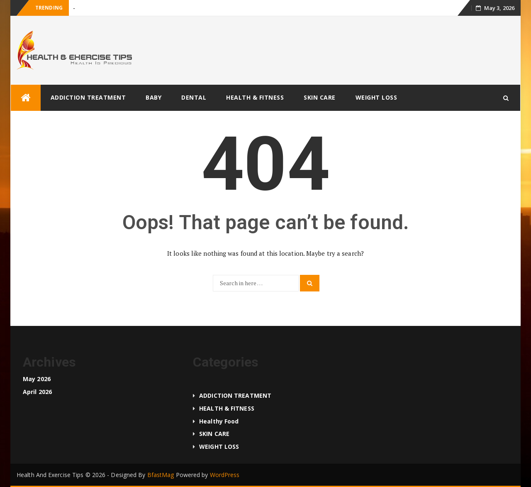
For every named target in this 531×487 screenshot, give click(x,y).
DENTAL (193, 97)
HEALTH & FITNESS (255, 97)
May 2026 (37, 379)
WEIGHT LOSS (376, 97)
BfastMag (160, 475)
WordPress (225, 475)
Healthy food (219, 421)
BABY (153, 97)
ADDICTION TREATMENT (88, 97)
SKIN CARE (320, 97)
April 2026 (37, 392)
